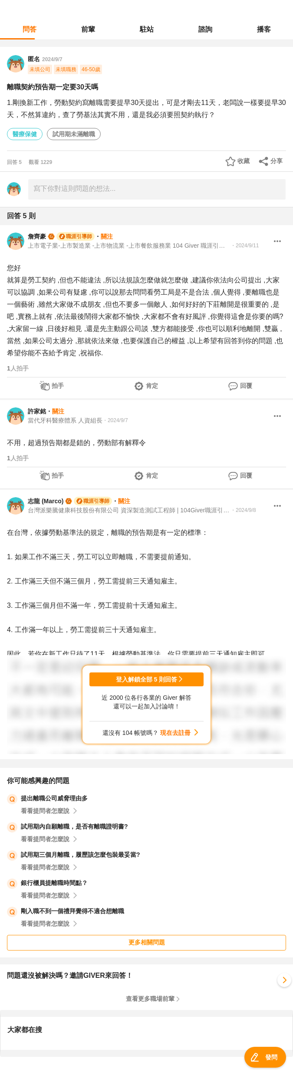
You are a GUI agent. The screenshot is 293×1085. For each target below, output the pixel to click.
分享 (276, 160)
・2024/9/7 (115, 420)
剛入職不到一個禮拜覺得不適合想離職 (72, 911)
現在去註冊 (175, 732)
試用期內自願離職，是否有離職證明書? (74, 826)
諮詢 (205, 29)
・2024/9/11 (244, 246)
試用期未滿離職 (74, 134)
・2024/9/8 (243, 510)
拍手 (58, 385)
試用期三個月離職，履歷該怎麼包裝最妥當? (80, 854)
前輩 (88, 29)
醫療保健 (25, 134)
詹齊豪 (37, 236)
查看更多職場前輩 (150, 998)
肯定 (152, 385)
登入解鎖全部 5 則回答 (147, 679)
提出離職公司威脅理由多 (54, 798)
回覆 (246, 385)
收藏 (243, 160)
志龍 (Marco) (45, 501)
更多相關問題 (146, 942)
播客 (264, 29)
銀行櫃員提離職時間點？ (54, 882)
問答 (29, 29)
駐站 (147, 29)
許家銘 (37, 411)
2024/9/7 (52, 59)
